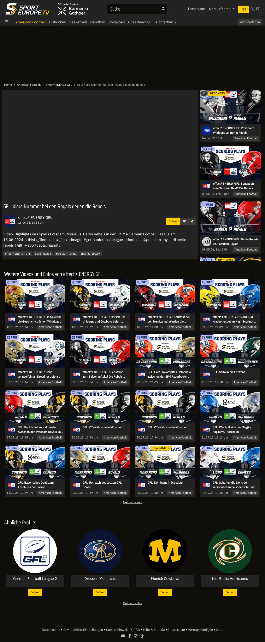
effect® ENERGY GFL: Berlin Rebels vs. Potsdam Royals (235, 241)
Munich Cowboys (165, 578)
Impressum (177, 630)
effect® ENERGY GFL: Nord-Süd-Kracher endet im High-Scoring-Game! (233, 319)
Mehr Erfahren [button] (220, 9)
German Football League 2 (35, 578)
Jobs (219, 630)
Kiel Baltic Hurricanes (230, 578)
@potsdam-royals (157, 239)
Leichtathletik (165, 22)
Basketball (78, 22)
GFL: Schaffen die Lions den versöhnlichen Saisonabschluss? (233, 485)
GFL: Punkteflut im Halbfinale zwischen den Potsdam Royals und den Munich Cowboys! (40, 429)
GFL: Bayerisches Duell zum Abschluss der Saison (36, 485)
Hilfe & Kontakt (154, 630)
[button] (184, 221)
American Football (30, 22)
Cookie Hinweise (118, 630)
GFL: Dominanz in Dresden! (165, 482)
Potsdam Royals (66, 253)
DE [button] (255, 9)
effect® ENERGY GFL (59, 85)
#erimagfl (73, 239)
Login (244, 9)
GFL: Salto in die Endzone (228, 372)
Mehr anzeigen (132, 502)
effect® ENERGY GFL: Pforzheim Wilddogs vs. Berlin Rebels (233, 130)
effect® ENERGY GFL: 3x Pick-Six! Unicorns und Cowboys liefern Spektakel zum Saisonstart (104, 319)
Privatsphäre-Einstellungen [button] (83, 630)
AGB (137, 630)
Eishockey (57, 22)
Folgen (173, 221)
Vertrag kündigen (201, 630)
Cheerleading (139, 22)
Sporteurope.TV (90, 253)
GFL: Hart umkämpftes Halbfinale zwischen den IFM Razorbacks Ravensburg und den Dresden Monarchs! (169, 374)
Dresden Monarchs (100, 578)
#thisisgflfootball (39, 239)
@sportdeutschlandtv (42, 245)
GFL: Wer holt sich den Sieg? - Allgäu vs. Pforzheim (231, 429)
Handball (97, 22)
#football (133, 239)
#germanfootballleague (103, 239)
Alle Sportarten (250, 22)
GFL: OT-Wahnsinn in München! (103, 427)
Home (8, 85)
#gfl (59, 239)
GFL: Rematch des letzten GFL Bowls (102, 485)
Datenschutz (51, 630)
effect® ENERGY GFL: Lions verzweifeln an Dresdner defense (39, 374)
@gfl (18, 245)
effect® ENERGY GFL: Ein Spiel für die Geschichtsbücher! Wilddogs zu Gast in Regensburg (40, 319)
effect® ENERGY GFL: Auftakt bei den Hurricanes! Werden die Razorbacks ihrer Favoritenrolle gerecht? (169, 319)
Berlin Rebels (43, 253)
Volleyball (116, 22)
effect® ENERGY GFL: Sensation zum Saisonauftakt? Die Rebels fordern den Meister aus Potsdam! (235, 186)
